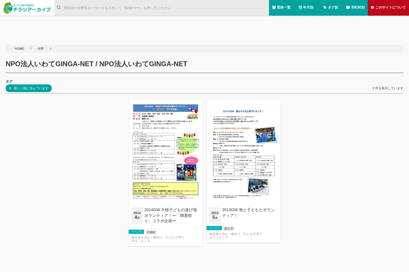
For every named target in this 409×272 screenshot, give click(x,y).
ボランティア (141, 241)
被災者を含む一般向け (147, 237)
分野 (41, 48)
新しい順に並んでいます (28, 88)
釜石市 (228, 228)
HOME (20, 48)
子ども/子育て (175, 237)
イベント (137, 231)
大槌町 (151, 232)
